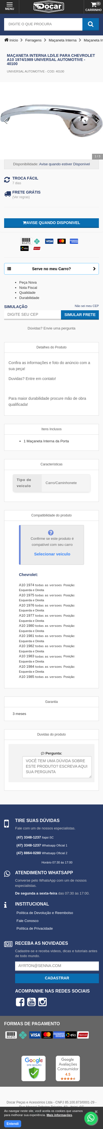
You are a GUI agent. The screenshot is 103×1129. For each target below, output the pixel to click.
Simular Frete (80, 314)
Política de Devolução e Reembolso (44, 913)
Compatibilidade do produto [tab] (51, 515)
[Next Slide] (97, 121)
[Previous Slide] (6, 121)
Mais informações (59, 1115)
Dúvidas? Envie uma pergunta (51, 328)
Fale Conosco (27, 921)
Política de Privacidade (34, 928)
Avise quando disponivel (51, 222)
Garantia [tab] (51, 702)
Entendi (13, 1124)
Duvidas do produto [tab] (51, 734)
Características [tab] (51, 464)
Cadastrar (57, 978)
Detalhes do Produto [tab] (51, 347)
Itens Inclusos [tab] (51, 429)
